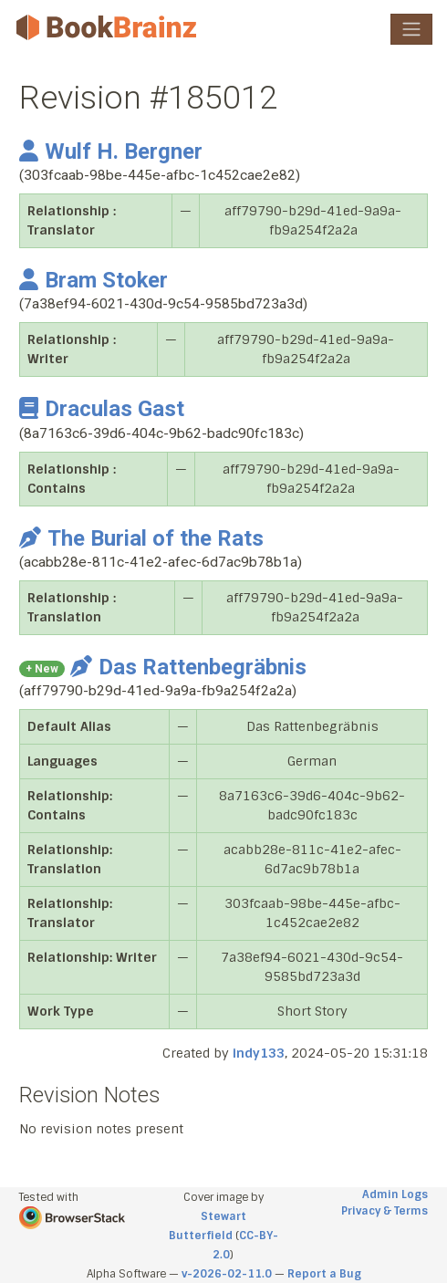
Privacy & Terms (384, 1211)
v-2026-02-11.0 (227, 1274)
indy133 (259, 1053)
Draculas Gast (101, 409)
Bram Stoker (93, 280)
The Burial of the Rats (141, 538)
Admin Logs (395, 1194)
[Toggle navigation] (411, 29)
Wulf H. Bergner (111, 151)
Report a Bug (324, 1274)
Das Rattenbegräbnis (188, 667)
